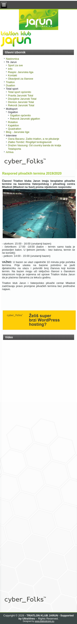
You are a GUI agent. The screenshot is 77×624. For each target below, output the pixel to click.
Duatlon (10, 85)
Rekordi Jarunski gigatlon (25, 118)
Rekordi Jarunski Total (21, 105)
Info (10, 68)
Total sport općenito (19, 92)
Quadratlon (14, 128)
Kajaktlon (13, 125)
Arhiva (10, 152)
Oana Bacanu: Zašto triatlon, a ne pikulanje (33, 138)
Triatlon (10, 82)
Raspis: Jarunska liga (20, 72)
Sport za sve (15, 65)
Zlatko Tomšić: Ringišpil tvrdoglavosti (30, 142)
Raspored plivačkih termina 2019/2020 (32, 173)
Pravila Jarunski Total (20, 95)
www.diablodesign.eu (44, 621)
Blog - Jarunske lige (17, 132)
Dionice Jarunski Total (21, 102)
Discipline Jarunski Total (22, 98)
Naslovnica (12, 58)
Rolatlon (13, 122)
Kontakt (12, 75)
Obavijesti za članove (20, 78)
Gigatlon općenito (20, 115)
